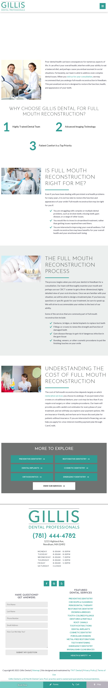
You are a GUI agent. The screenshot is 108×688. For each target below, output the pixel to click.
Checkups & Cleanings (80, 602)
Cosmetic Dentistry (74, 468)
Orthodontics (30, 477)
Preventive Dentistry (30, 459)
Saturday (43, 566)
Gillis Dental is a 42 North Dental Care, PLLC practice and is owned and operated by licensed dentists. (54, 678)
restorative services (54, 395)
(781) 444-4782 (54, 536)
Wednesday (44, 557)
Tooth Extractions (81, 625)
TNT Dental (76, 670)
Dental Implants (30, 468)
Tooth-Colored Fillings (81, 615)
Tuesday (43, 554)
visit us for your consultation (79, 76)
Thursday (43, 560)
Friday (41, 563)
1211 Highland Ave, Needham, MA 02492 (54, 543)
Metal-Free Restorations (80, 639)
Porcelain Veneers (81, 636)
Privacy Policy (89, 670)
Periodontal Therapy (80, 605)
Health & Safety (79, 655)
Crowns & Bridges (80, 612)
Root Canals (81, 622)
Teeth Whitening (80, 642)
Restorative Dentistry (74, 459)
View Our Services (52, 486)
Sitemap (36, 670)
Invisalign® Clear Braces (80, 649)
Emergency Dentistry (74, 477)
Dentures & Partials (81, 619)
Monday (42, 551)
